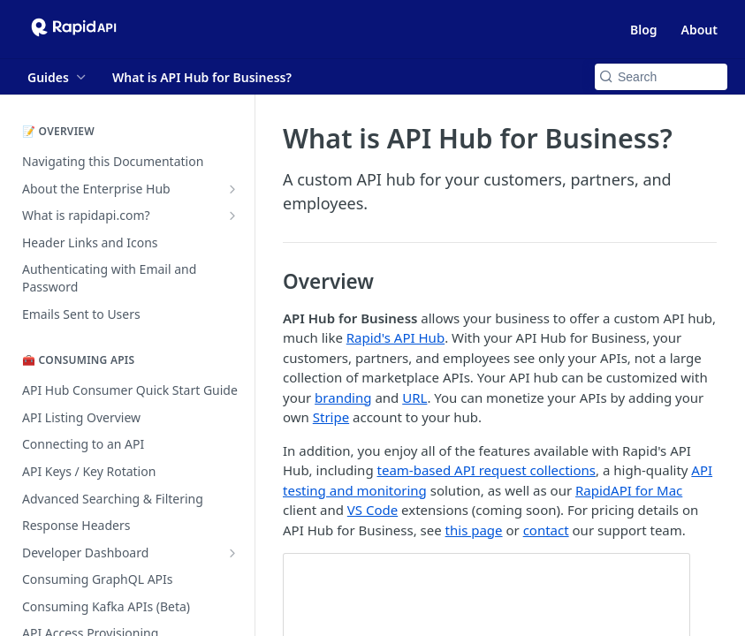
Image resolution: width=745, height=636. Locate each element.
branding (343, 397)
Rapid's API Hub (395, 337)
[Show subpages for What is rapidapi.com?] (232, 215)
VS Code (372, 510)
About (699, 29)
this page (474, 530)
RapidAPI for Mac (628, 490)
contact (546, 530)
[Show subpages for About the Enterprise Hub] (232, 189)
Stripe (331, 417)
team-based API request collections (487, 470)
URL (414, 397)
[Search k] (661, 77)
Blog (644, 29)
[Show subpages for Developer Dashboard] (232, 553)
